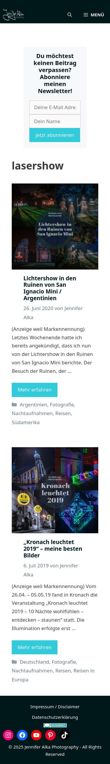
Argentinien (33, 404)
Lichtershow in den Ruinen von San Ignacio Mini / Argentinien (49, 288)
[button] (70, 14)
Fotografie (62, 404)
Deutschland (34, 661)
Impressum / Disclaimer (55, 706)
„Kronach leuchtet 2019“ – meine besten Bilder (52, 548)
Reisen (63, 413)
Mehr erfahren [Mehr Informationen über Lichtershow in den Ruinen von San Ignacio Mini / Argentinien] (35, 389)
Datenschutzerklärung (55, 717)
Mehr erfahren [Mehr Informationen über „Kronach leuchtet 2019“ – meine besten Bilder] (35, 647)
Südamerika (26, 422)
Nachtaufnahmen (32, 413)
